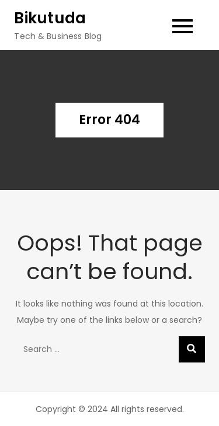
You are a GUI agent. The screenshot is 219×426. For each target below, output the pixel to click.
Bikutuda (50, 18)
